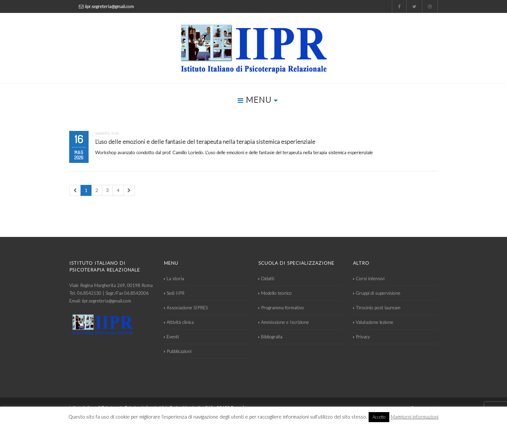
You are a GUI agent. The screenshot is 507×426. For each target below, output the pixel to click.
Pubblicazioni (177, 351)
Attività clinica (179, 322)
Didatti (266, 278)
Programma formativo (281, 307)
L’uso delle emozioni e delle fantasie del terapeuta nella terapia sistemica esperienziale (205, 141)
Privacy (361, 336)
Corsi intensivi (368, 278)
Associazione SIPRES (186, 307)
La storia (174, 278)
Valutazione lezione (373, 322)
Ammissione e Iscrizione (283, 322)
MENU (258, 99)
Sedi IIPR (174, 293)
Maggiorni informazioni (414, 417)
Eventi (171, 336)
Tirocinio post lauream (376, 307)
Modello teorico (275, 293)
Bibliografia (270, 336)
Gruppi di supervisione (376, 293)
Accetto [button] (378, 417)
